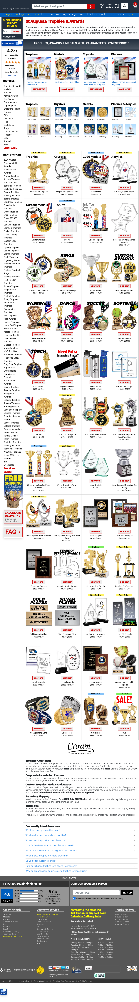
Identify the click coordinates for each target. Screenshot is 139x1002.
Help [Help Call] (99, 3)
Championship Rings (67, 303)
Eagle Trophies (11, 270)
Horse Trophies (11, 341)
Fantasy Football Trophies (12, 278)
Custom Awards (110, 23)
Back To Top (69, 891)
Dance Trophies (11, 264)
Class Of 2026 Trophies (10, 233)
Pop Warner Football (9, 389)
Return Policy (43, 952)
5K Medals (9, 478)
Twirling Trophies (12, 458)
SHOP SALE (10, 161)
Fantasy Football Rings (12, 285)
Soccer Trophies (11, 436)
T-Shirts (67, 253)
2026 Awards (10, 173)
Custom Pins (121, 23)
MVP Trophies (10, 364)
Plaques (30, 23)
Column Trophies (96, 253)
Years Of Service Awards (11, 470)
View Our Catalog (11, 945)
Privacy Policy (9, 50)
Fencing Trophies (12, 290)
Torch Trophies (11, 452)
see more (12, 89)
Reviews (40, 937)
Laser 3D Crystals (124, 647)
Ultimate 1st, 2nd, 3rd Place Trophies (38, 499)
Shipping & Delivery (46, 942)
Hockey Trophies (11, 335)
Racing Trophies (11, 400)
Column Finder (122, 937)
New (6, 157)
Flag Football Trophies (10, 304)
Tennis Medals (11, 449)
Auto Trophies (10, 195)
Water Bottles (95, 399)
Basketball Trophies (13, 202)
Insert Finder (121, 928)
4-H (5, 475)
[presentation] (107, 982)
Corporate (46, 23)
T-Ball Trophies (11, 445)
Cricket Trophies (11, 244)
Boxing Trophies (11, 212)
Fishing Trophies (11, 299)
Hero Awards (10, 332)
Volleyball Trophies (13, 462)
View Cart (130, 4)
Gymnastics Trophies (9, 324)
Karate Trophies (11, 345)
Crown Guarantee (45, 935)
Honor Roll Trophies (13, 338)
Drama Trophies (11, 267)
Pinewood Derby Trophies (11, 372)
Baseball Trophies (12, 199)
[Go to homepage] (16, 14)
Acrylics (37, 23)
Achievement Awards (10, 184)
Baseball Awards (39, 351)
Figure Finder (121, 930)
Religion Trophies (12, 413)
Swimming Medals (12, 442)
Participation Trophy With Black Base (67, 550)
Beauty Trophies (11, 205)
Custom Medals (98, 23)
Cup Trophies (73, 23)
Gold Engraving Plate (38, 647)
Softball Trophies (12, 439)
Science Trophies (12, 426)
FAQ (38, 940)
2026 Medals (95, 205)
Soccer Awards (95, 351)
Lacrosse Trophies (12, 348)
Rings (65, 23)
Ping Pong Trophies (13, 377)
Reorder (51, 3)
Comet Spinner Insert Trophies (38, 549)
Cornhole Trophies (12, 241)
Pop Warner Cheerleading (10, 382)
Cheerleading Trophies (10, 220)
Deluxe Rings (67, 746)
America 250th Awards (11, 178)
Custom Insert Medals (38, 303)
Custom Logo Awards (124, 303)
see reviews (53, 916)
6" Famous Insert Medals (95, 447)
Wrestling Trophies (12, 465)
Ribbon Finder (121, 932)
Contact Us (41, 954)
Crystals (23, 23)
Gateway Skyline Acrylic (124, 205)
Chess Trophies (11, 225)
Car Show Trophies (13, 215)
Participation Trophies (38, 205)
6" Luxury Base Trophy (95, 599)
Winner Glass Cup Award (67, 498)
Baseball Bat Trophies (124, 599)
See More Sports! (9, 483)
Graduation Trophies (9, 317)
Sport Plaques (96, 549)
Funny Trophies (11, 312)
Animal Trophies (11, 189)
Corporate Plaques (38, 599)
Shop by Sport (12, 167)
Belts (6, 151)
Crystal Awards (11, 144)
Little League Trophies (10, 353)
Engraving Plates (12, 122)
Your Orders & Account (68, 3)
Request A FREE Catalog (14, 949)
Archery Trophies (12, 192)
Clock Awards (10, 115)
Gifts (6, 128)
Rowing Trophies (12, 416)
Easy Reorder (43, 947)
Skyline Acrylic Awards (95, 647)
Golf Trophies (10, 328)
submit (16, 44)
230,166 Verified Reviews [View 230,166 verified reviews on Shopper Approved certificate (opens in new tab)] (13, 70)
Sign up (127, 906)
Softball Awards (124, 351)
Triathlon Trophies (12, 455)
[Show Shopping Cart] (114, 4)
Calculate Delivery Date (86, 929)
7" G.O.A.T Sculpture (67, 447)
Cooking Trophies (12, 238)
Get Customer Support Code (88, 926)
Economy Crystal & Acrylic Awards (124, 254)
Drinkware (83, 23)
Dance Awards (67, 351)
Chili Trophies (10, 228)
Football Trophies (12, 309)
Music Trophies (11, 361)
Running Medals (11, 419)
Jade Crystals (95, 498)
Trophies (9, 23)
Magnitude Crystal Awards (67, 205)
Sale (90, 23)
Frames (7, 125)
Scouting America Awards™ (12, 431)
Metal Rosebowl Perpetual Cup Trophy (124, 499)
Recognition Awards (9, 408)
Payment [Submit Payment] (88, 3)
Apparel (130, 23)
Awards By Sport (10, 935)
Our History (42, 932)
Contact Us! (93, 922)
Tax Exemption (43, 949)
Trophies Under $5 (12, 99)
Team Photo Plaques (124, 549)
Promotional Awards (9, 395)
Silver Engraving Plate (67, 647)
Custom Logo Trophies (10, 256)
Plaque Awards (95, 695)
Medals (16, 23)
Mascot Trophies (12, 358)
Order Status (42, 945)
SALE (5, 942)
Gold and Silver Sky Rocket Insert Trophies (124, 448)
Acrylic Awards (11, 109)
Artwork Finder (122, 935)
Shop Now (39, 102)
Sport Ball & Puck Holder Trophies (124, 696)
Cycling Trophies (11, 260)
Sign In (41, 3)
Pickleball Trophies (13, 367)
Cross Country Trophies (10, 249)
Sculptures (9, 138)
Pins (52, 23)
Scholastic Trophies (13, 423)
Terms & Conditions (41, 994)
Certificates (9, 112)
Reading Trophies (12, 403)
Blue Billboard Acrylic (124, 399)
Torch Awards (38, 399)
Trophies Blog (9, 947)
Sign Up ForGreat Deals (12, 36)
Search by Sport (121, 14)
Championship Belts (38, 746)
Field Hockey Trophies (10, 295)
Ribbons (58, 23)
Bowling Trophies (12, 208)
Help (39, 957)
